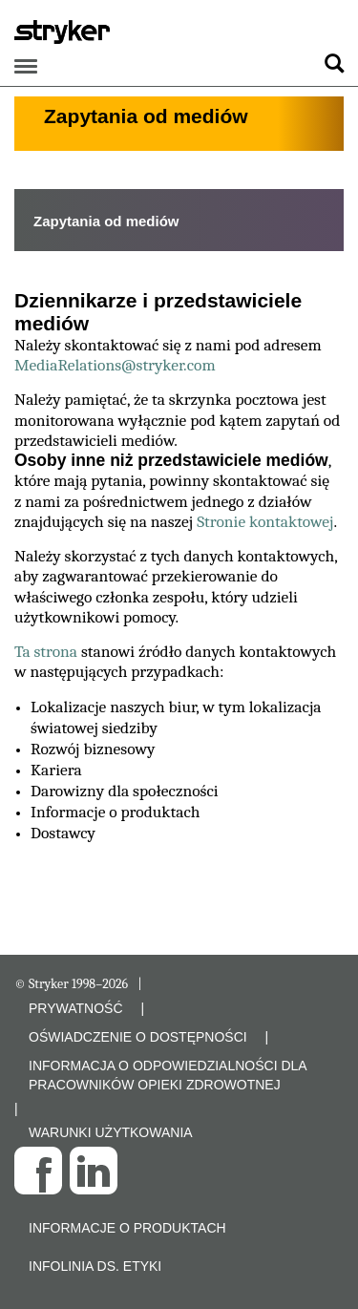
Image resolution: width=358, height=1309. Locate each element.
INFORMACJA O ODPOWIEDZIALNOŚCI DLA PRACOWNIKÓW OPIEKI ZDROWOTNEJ (167, 1075)
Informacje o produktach (127, 1227)
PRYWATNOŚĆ (76, 1008)
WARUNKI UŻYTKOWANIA (111, 1132)
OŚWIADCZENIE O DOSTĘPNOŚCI (138, 1037)
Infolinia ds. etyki (95, 1266)
